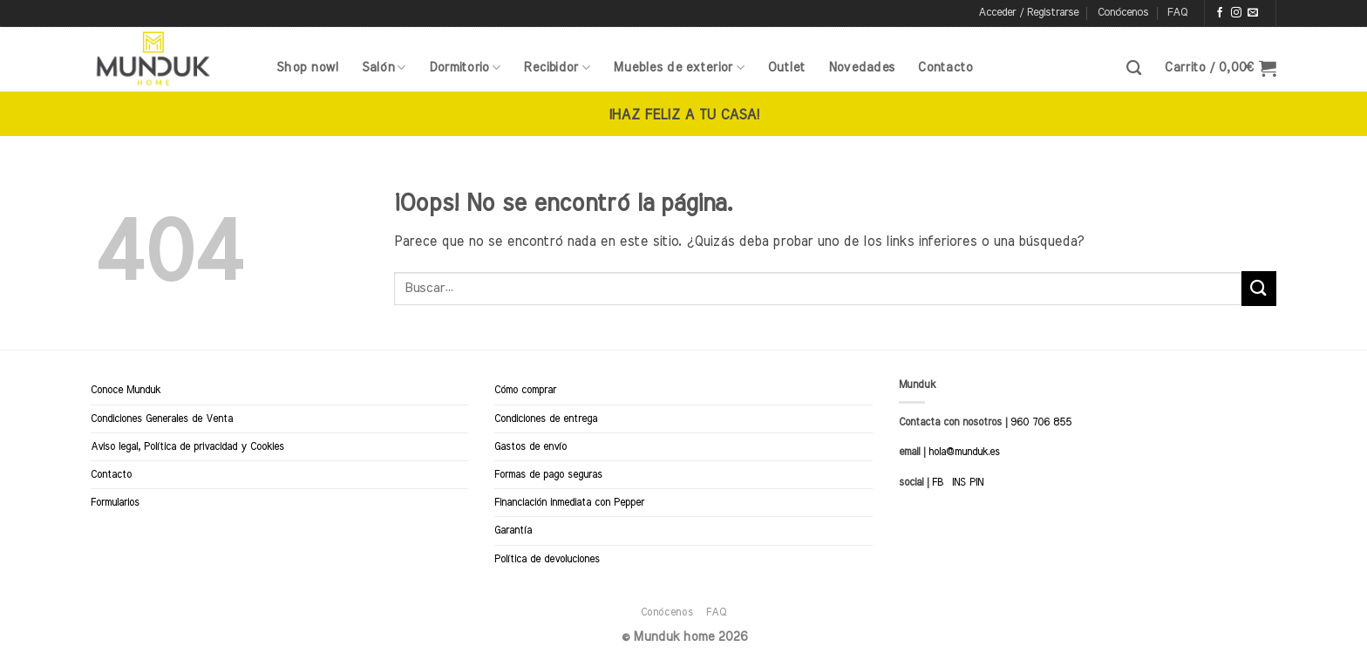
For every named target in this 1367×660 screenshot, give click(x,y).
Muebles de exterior (679, 67)
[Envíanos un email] (1253, 13)
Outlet (786, 67)
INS (959, 482)
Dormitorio (464, 67)
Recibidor (556, 67)
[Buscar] (1133, 68)
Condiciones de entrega (545, 418)
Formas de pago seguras (548, 474)
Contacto (944, 67)
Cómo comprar (525, 389)
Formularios (115, 502)
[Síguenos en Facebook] (1219, 13)
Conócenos (1123, 12)
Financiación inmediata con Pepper (569, 502)
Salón (384, 67)
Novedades (861, 67)
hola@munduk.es (962, 451)
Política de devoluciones (547, 559)
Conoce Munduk (125, 389)
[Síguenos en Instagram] (1236, 13)
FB (937, 482)
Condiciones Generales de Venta (162, 418)
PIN (976, 482)
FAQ (1177, 12)
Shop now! (307, 67)
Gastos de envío (530, 446)
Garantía (513, 530)
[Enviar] (1258, 288)
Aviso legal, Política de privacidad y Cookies (187, 446)
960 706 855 (1040, 422)
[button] (1028, 13)
